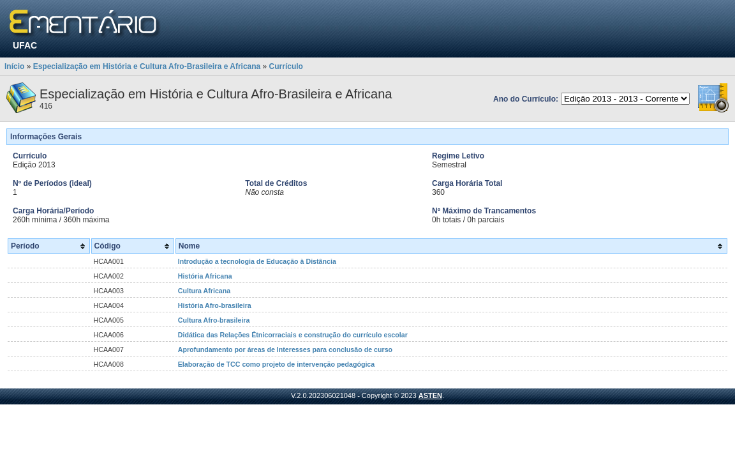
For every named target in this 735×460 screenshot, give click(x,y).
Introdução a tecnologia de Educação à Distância (257, 261)
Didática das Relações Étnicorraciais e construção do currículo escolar (293, 335)
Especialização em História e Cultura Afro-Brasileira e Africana (147, 66)
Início (14, 66)
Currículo (286, 66)
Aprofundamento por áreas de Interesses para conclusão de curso (285, 349)
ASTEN (430, 395)
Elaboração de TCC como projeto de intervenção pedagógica (276, 364)
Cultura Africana (204, 291)
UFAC (25, 45)
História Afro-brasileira (214, 305)
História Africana (205, 276)
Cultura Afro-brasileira (214, 320)
